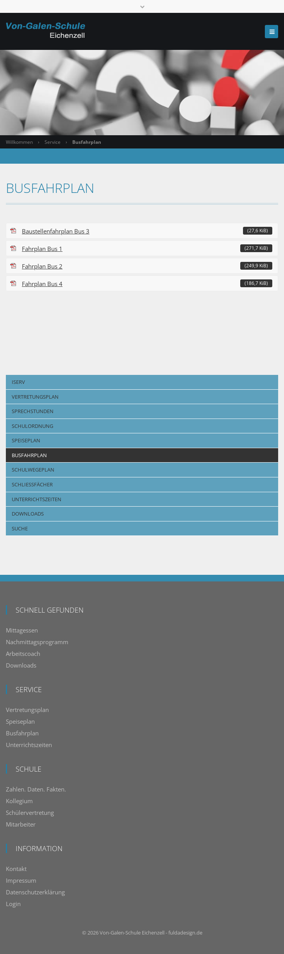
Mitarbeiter (21, 824)
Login (13, 904)
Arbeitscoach (23, 653)
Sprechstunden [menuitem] (33, 411)
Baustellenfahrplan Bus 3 (147, 231)
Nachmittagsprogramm (37, 642)
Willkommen (19, 142)
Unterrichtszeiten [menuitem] (36, 499)
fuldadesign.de (185, 932)
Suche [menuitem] (20, 528)
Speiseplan (20, 721)
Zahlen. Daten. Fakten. (36, 789)
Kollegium (19, 801)
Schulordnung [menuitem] (32, 425)
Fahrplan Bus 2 (147, 266)
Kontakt (16, 869)
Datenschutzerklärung (35, 892)
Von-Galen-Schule (120, 932)
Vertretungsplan (27, 710)
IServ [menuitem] (18, 381)
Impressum (21, 880)
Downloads (21, 665)
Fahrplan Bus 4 (147, 283)
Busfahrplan (22, 733)
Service (53, 142)
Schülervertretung (30, 812)
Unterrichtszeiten (29, 745)
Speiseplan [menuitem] (26, 440)
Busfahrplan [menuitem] (29, 455)
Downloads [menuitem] (28, 513)
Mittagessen (22, 630)
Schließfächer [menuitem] (32, 484)
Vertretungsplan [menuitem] (35, 396)
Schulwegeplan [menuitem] (33, 469)
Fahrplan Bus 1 (147, 248)
